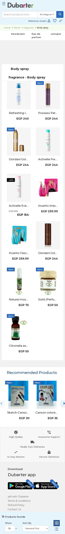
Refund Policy (16, 505)
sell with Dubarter (18, 496)
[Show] (10, 528)
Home (7, 27)
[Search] (20, 14)
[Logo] (20, 6)
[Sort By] (35, 528)
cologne (56, 33)
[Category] (47, 14)
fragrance (28, 27)
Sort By (27, 523)
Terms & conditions (19, 500)
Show (8, 523)
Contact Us (14, 509)
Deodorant (18, 33)
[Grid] (57, 524)
